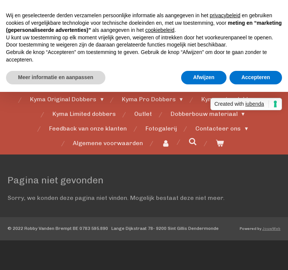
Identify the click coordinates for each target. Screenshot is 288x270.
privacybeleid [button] (225, 15)
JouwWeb (271, 228)
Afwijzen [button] (203, 77)
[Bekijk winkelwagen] (220, 143)
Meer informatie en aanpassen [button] (55, 77)
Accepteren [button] (256, 77)
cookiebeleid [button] (159, 30)
